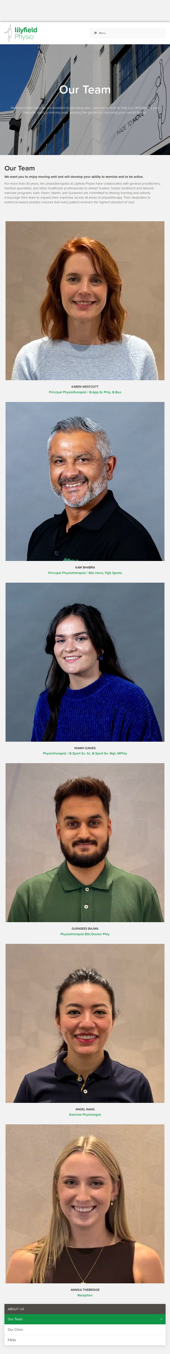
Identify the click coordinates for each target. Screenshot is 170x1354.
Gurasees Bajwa (85, 928)
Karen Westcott (85, 386)
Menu (100, 33)
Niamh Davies (85, 748)
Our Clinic (15, 1329)
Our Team (15, 1319)
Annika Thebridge (85, 1290)
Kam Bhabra (85, 567)
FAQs (12, 1340)
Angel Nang (85, 1109)
